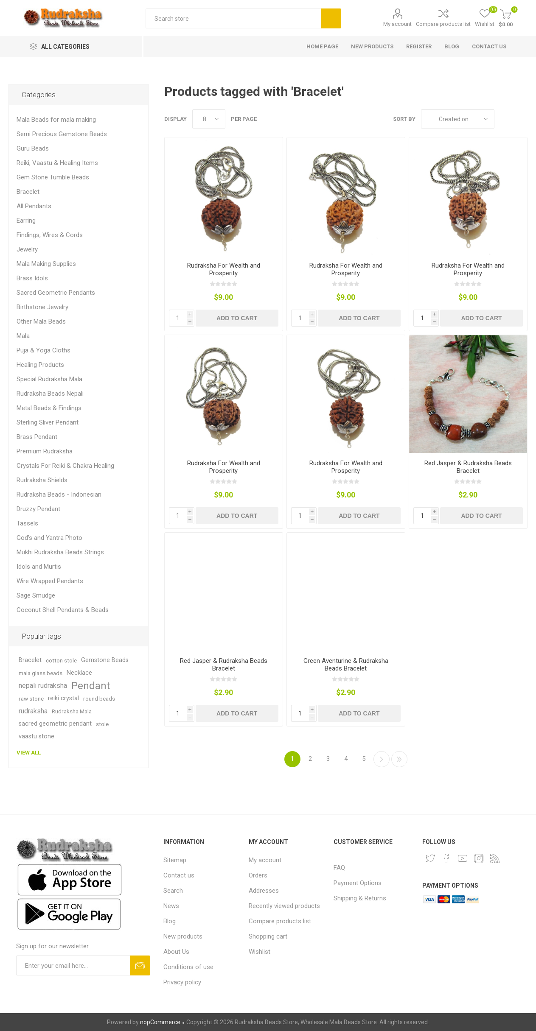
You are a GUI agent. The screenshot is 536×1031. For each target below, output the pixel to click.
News (171, 906)
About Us (176, 952)
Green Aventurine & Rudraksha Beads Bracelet (345, 664)
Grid (505, 119)
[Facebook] (446, 858)
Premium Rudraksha (45, 451)
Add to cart (236, 318)
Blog (169, 921)
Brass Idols (32, 278)
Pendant (90, 686)
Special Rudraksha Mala (49, 379)
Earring (26, 220)
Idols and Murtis (39, 566)
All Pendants (34, 206)
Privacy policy (182, 982)
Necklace (79, 672)
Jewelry (27, 249)
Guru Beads (33, 148)
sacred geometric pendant (55, 723)
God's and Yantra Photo (49, 538)
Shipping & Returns (360, 898)
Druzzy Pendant (38, 509)
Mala (23, 336)
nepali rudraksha (43, 686)
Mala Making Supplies (46, 264)
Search (331, 18)
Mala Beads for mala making (56, 119)
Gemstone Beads (105, 660)
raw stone (31, 698)
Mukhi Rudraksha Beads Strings (60, 552)
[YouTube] (462, 858)
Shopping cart (268, 936)
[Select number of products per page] (208, 119)
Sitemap (174, 860)
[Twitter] (430, 858)
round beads (99, 698)
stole (102, 724)
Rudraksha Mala (72, 711)
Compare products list (443, 24)
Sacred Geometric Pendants (56, 292)
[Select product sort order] (457, 119)
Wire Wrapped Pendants (50, 581)
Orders (258, 875)
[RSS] (495, 858)
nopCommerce (160, 1022)
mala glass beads (40, 673)
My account (397, 24)
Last (399, 759)
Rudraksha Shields (42, 480)
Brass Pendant (37, 437)
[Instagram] (478, 858)
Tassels (27, 523)
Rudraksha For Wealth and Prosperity (223, 269)
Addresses (264, 890)
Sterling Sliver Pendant (48, 422)
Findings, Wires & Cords (50, 235)
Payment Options (358, 883)
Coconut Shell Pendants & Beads (63, 610)
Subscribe (140, 965)
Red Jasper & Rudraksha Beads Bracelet (468, 467)
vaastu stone (36, 736)
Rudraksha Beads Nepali (50, 393)
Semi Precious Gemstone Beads (62, 134)
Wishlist (259, 952)
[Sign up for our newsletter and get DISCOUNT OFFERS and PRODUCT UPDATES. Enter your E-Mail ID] (73, 965)
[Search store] (233, 18)
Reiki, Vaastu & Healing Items (57, 163)
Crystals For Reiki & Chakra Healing (65, 465)
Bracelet (28, 192)
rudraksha (33, 711)
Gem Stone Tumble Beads (53, 177)
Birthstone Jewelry (42, 307)
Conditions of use (188, 967)
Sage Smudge (36, 595)
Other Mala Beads (41, 321)
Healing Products (40, 365)
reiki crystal (63, 698)
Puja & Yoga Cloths (43, 350)
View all (29, 752)
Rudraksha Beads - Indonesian (59, 494)
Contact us (178, 875)
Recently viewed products (284, 906)
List (521, 119)
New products (182, 936)
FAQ (339, 868)
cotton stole (61, 660)
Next (381, 759)
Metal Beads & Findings (49, 408)
